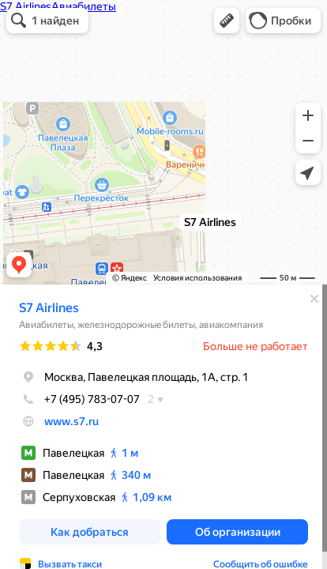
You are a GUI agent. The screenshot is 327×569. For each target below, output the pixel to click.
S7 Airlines (49, 307)
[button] (226, 20)
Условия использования (197, 277)
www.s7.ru (71, 421)
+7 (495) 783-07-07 (79, 399)
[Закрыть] (314, 298)
